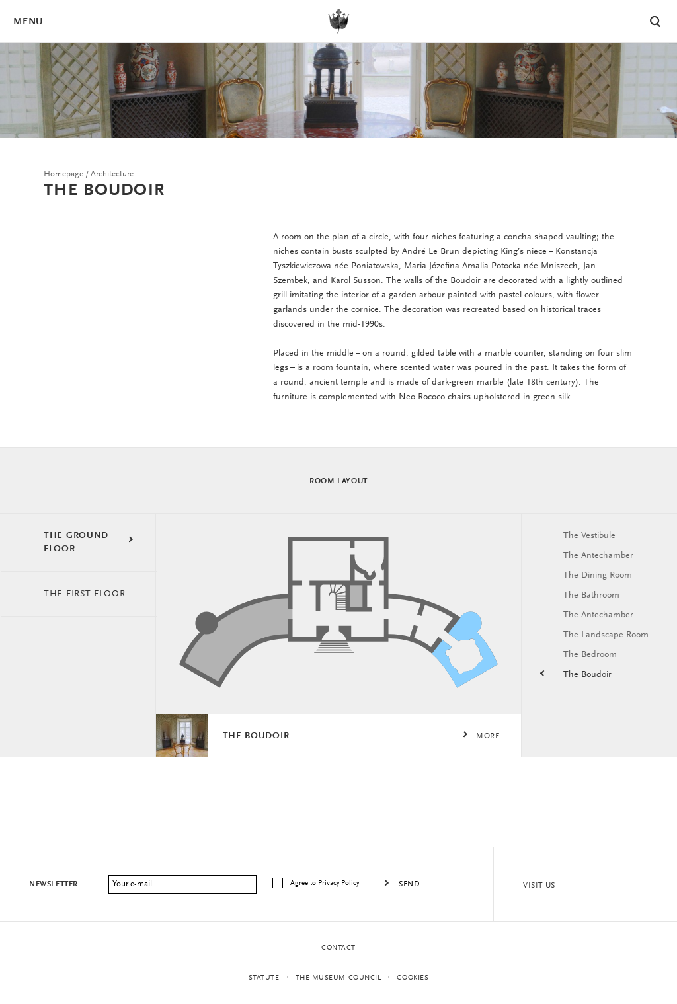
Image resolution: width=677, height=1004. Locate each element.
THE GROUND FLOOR (76, 542)
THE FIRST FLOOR (85, 594)
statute (264, 978)
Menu (27, 22)
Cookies (412, 978)
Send (409, 884)
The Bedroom (590, 655)
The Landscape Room (606, 635)
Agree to (325, 883)
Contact (338, 948)
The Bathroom (591, 595)
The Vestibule (589, 536)
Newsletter (53, 884)
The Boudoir (587, 674)
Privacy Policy (338, 883)
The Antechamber (598, 555)
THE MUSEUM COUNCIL (338, 978)
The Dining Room (597, 575)
